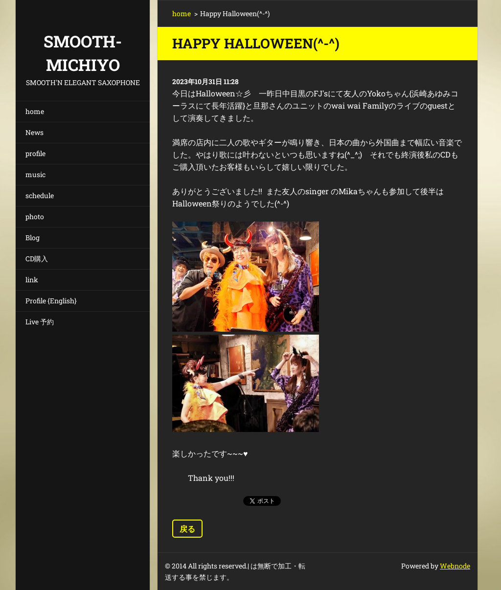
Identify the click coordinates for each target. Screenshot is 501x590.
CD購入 (36, 258)
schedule (39, 195)
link (31, 279)
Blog (32, 237)
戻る (187, 528)
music (35, 174)
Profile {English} (51, 300)
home (34, 111)
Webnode (455, 565)
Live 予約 (39, 321)
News (34, 132)
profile (35, 153)
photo (34, 216)
